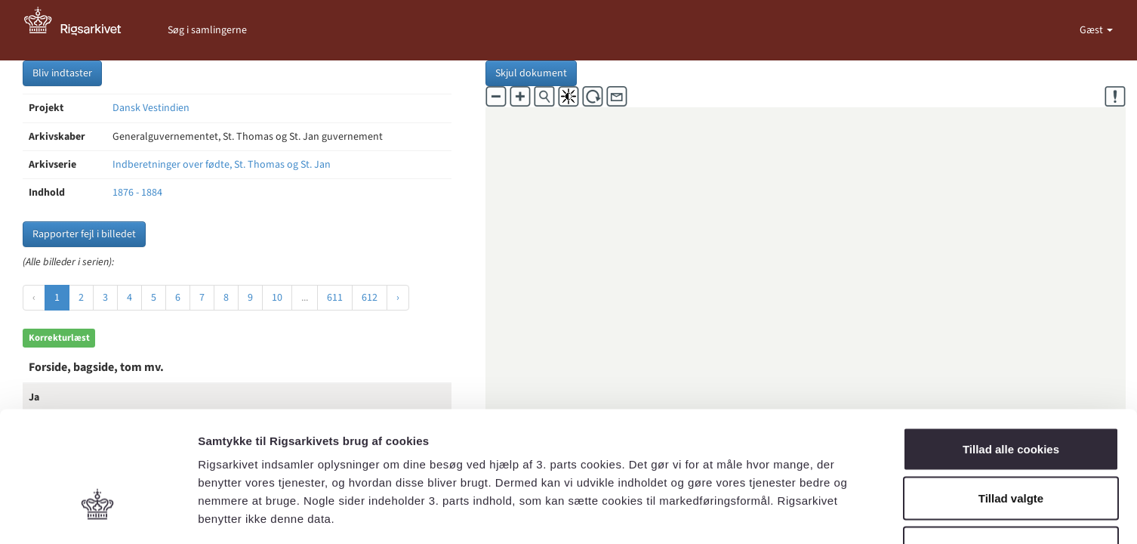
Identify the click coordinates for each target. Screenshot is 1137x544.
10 (277, 297)
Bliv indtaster (62, 73)
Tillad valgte (1010, 395)
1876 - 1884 (137, 192)
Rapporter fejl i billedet (84, 234)
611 (335, 297)
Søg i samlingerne (207, 30)
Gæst (1092, 30)
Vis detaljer (784, 514)
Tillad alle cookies (1011, 345)
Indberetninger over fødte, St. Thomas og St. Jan (221, 164)
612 (369, 297)
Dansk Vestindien (151, 108)
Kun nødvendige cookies (1011, 444)
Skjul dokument (531, 73)
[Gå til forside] (80, 30)
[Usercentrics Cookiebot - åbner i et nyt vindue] (98, 514)
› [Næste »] (397, 297)
